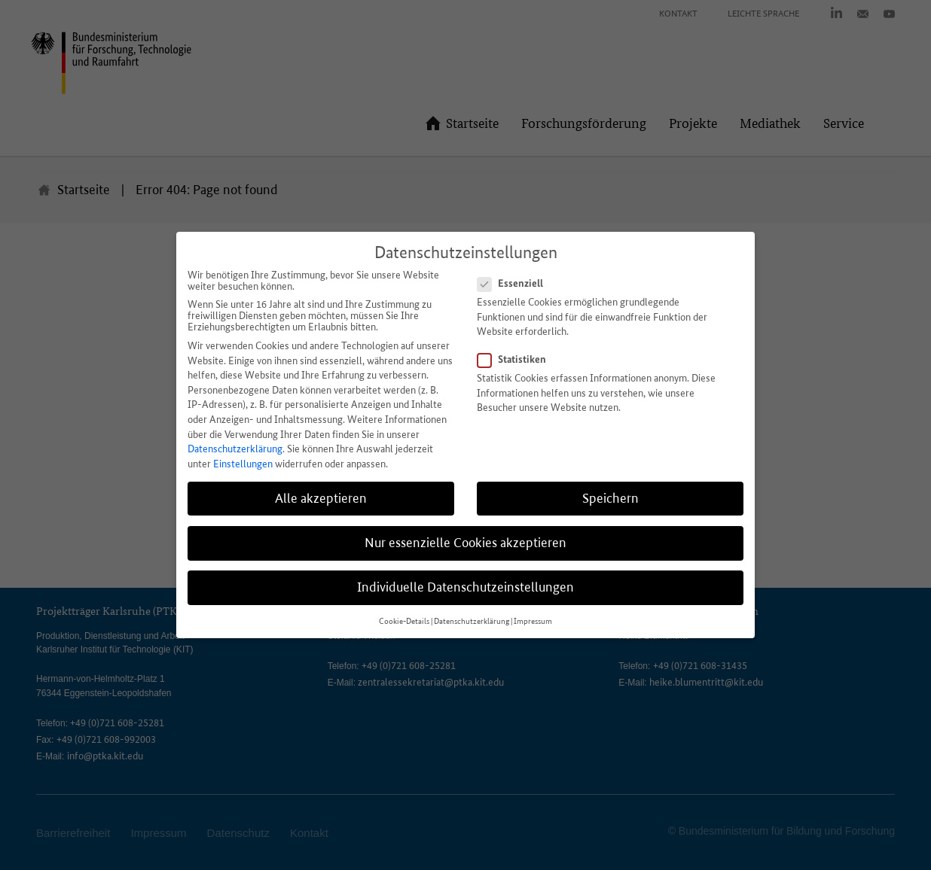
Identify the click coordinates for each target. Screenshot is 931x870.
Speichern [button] (610, 498)
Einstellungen (243, 464)
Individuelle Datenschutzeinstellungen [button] (465, 587)
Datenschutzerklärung (235, 449)
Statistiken (516, 359)
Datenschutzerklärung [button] (471, 621)
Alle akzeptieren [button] (321, 498)
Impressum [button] (533, 621)
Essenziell (515, 283)
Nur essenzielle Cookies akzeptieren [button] (465, 542)
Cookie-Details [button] (404, 621)
